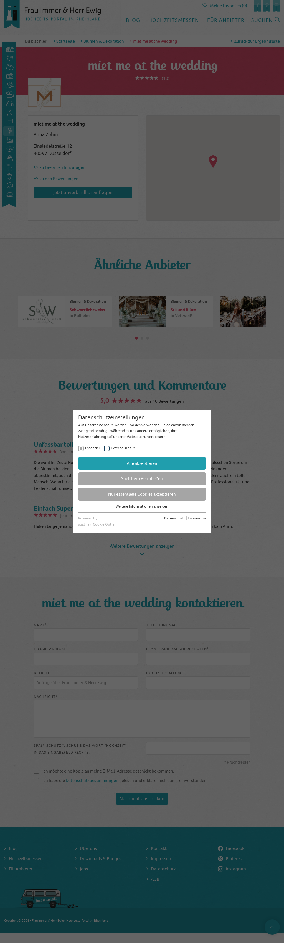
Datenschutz (174, 518)
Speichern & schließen (142, 478)
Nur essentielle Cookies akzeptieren (142, 494)
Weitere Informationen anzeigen (142, 506)
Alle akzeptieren (142, 463)
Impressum (197, 518)
